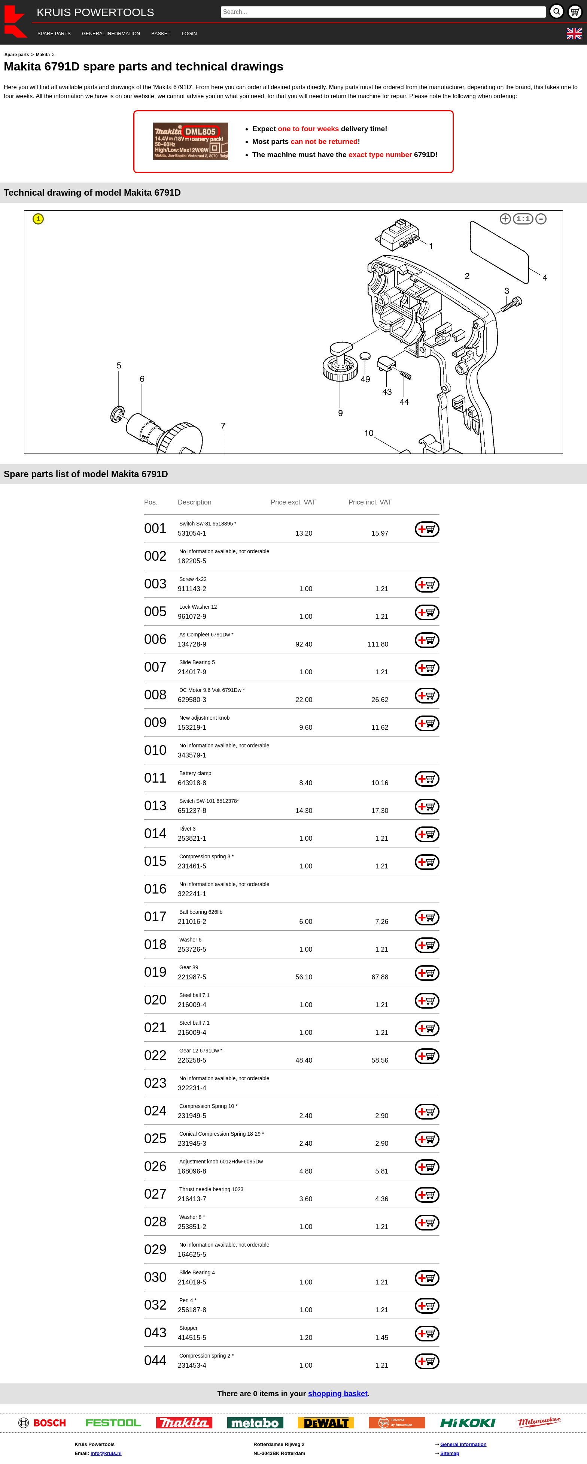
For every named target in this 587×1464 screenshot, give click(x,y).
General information (463, 1444)
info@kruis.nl (106, 1453)
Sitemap (449, 1453)
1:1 (523, 219)
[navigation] (283, 34)
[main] (293, 727)
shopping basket (338, 1393)
